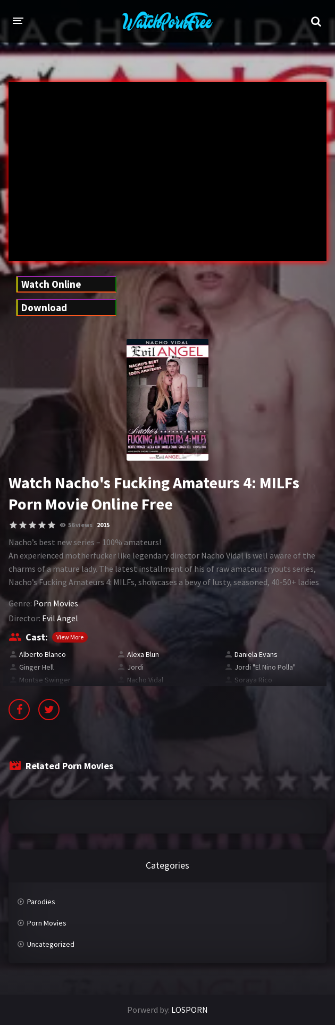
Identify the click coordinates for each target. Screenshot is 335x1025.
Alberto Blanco (42, 654)
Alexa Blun (143, 654)
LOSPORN (189, 1009)
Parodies (41, 901)
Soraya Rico (253, 680)
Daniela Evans (256, 654)
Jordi (135, 667)
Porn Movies (56, 603)
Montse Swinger (45, 680)
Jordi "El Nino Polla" (265, 667)
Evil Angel (60, 618)
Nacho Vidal (145, 680)
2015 (103, 525)
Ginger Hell (36, 667)
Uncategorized (50, 944)
